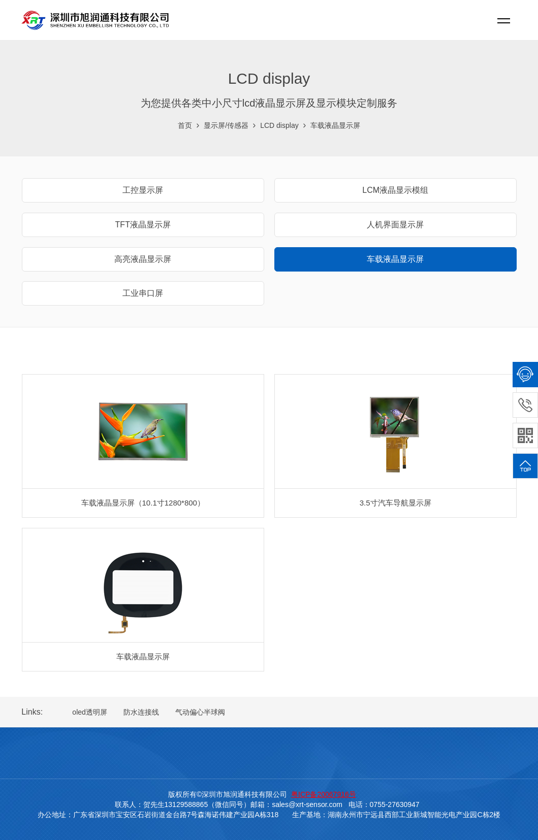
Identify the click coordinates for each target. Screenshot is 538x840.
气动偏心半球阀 (200, 712)
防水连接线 (141, 712)
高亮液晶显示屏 (142, 259)
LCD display (279, 125)
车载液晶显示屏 (335, 125)
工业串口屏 (142, 293)
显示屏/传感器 (226, 125)
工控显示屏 (142, 190)
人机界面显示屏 (395, 224)
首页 (185, 125)
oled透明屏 (89, 712)
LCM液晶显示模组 (395, 190)
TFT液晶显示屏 (143, 224)
